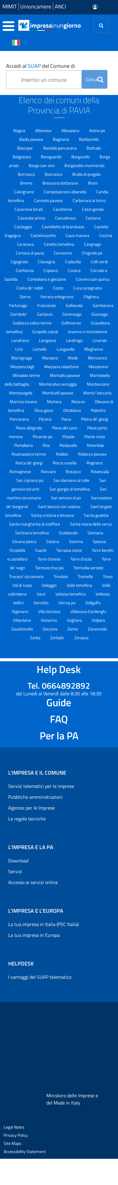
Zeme (73, 629)
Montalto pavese (65, 375)
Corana (74, 270)
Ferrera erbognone (57, 296)
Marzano (50, 358)
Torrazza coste (69, 550)
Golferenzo (71, 323)
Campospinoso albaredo (65, 191)
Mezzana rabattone (62, 366)
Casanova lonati (29, 209)
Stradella (17, 550)
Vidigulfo (92, 602)
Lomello (40, 349)
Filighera (91, 296)
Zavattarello (22, 629)
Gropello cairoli (45, 331)
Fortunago (18, 305)
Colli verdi (99, 261)
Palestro (98, 410)
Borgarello (80, 156)
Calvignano (24, 191)
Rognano (95, 463)
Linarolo (100, 340)
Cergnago (92, 244)
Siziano (53, 541)
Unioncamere (35, 6)
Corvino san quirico (93, 279)
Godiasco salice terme (32, 323)
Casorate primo (32, 218)
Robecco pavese (92, 454)
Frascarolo (47, 305)
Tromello (86, 576)
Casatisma (63, 209)
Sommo (76, 541)
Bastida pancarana (60, 148)
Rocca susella (65, 463)
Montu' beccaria (97, 393)
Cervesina (63, 253)
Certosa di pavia (30, 253)
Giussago (99, 314)
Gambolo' (19, 314)
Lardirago (75, 340)
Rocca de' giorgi (29, 463)
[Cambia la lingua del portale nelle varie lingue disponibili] (16, 42)
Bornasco (27, 174)
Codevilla (73, 261)
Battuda (94, 148)
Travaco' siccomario (26, 576)
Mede (73, 358)
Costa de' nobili (30, 288)
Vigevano (20, 611)
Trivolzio (61, 576)
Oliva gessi (44, 410)
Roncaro (49, 471)
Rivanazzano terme (29, 454)
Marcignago (22, 358)
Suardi (41, 550)
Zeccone (50, 629)
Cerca (94, 79)
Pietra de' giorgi (94, 419)
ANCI (60, 6)
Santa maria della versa (91, 524)
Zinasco (81, 637)
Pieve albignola (29, 428)
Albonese (43, 130)
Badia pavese (31, 139)
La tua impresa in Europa (34, 935)
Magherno (93, 349)
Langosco (48, 340)
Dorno (25, 296)
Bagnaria (61, 139)
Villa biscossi (49, 611)
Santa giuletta (96, 515)
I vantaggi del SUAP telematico (39, 977)
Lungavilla (66, 349)
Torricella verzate (88, 567)
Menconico (97, 358)
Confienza (25, 270)
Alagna (19, 130)
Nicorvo (78, 401)
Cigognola (20, 261)
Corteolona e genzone (47, 279)
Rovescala (100, 471)
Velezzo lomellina (71, 594)
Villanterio (22, 620)
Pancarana (20, 419)
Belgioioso (22, 156)
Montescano (98, 384)
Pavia (66, 419)
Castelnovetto (44, 235)
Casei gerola (92, 209)
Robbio (62, 454)
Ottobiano (72, 410)
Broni (93, 183)
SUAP (34, 66)
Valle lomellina (80, 585)
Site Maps (12, 1143)
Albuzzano (70, 130)
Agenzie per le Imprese (31, 807)
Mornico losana (24, 401)
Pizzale (68, 436)
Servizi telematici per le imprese (41, 786)
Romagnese (20, 471)
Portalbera (24, 445)
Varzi (41, 594)
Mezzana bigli (22, 366)
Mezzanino (98, 366)
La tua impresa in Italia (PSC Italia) (43, 924)
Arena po (97, 130)
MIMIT (9, 6)
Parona (45, 419)
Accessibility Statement (25, 1151)
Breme (26, 183)
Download (18, 860)
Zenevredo (97, 629)
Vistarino (49, 620)
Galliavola (75, 305)
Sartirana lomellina (32, 532)
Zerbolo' (57, 637)
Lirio (19, 349)
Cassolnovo (66, 218)
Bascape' (25, 148)
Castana (93, 218)
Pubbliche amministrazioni (35, 797)
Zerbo (35, 637)
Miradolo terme (27, 375)
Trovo (108, 576)
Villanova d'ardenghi (88, 611)
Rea (47, 445)
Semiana (95, 532)
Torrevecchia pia (49, 567)
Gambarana (103, 305)
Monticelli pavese (58, 393)
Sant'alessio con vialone (59, 506)
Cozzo (58, 288)
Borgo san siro (42, 165)
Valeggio (49, 585)
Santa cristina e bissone (53, 515)
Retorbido (95, 445)
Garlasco (45, 314)
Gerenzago (72, 314)
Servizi (15, 871)
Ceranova (26, 244)
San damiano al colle (71, 480)
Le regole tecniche (27, 818)
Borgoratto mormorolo (84, 165)
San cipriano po (30, 480)
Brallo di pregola (86, 174)
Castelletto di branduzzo (63, 226)
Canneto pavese (49, 200)
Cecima (105, 235)
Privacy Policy (16, 1135)
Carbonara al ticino (89, 200)
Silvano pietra (24, 541)
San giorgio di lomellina (70, 489)
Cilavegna (47, 261)
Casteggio (23, 226)
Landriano (20, 340)
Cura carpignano (87, 288)
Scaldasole (68, 532)
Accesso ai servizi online (33, 882)
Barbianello (89, 139)
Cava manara (78, 235)
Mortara (54, 401)
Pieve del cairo (65, 428)
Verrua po (67, 602)
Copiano (51, 270)
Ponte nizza (94, 436)
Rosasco (74, 471)
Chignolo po (92, 253)
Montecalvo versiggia (58, 384)
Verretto (41, 602)
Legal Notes (14, 1127)
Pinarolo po (43, 436)
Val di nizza (22, 585)
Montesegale (21, 393)
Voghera (75, 620)
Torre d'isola (81, 559)
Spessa (99, 541)
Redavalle (69, 445)
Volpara (98, 620)
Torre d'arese (49, 559)
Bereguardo (51, 156)
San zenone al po (66, 498)
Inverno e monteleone (87, 331)
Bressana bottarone (60, 183)
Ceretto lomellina (59, 244)
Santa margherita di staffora (35, 524)
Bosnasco (54, 174)
